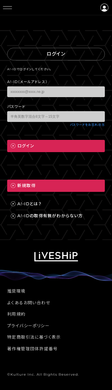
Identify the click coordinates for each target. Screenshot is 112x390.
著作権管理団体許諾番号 (32, 348)
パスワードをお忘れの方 (87, 125)
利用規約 (16, 314)
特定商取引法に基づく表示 (34, 337)
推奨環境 (16, 291)
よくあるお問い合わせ (28, 302)
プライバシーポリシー (28, 325)
